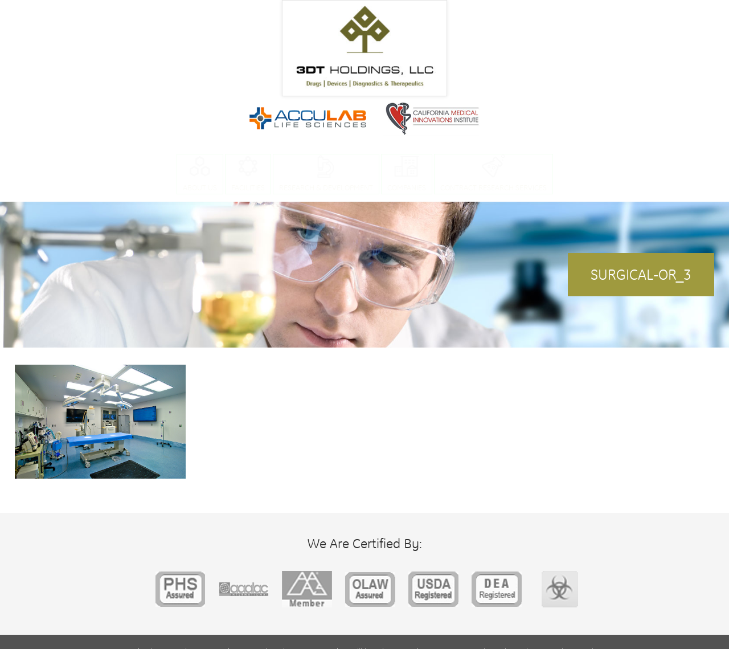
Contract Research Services (493, 187)
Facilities (248, 187)
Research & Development (326, 187)
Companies (406, 187)
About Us (200, 187)
